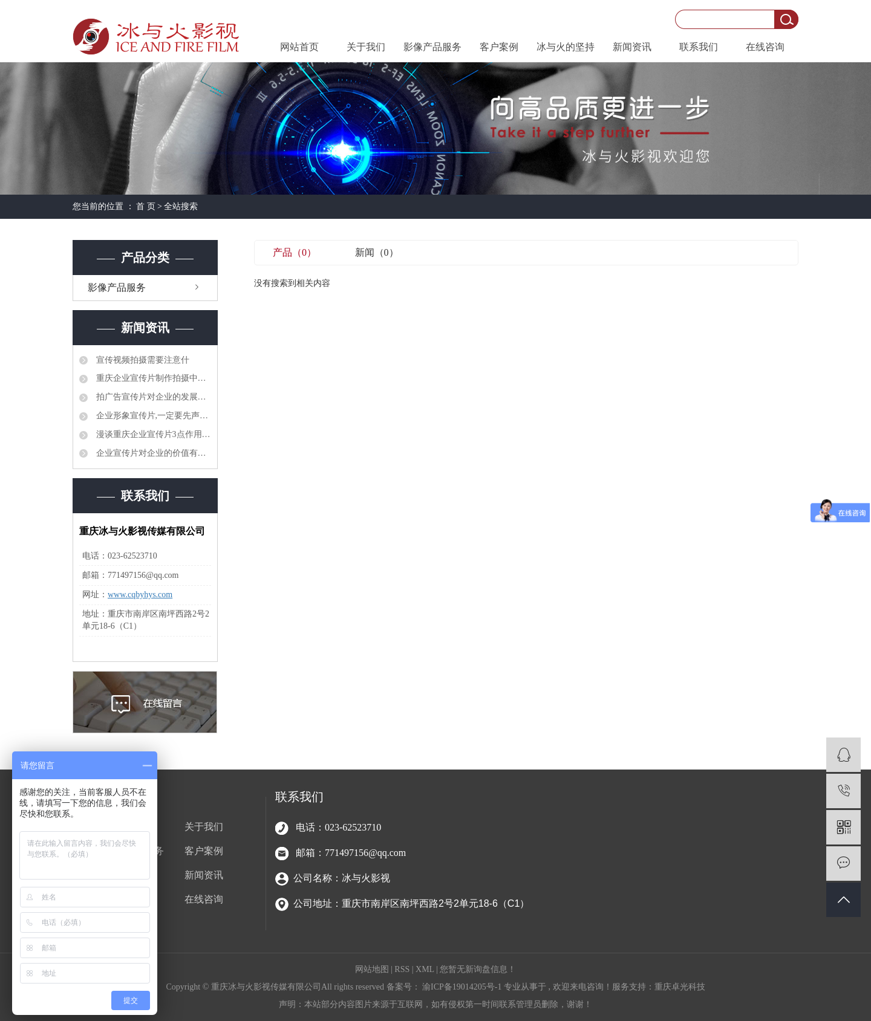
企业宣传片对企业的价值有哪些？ (152, 453)
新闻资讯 (632, 47)
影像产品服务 (432, 47)
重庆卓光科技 (679, 986)
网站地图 (373, 969)
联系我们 (698, 47)
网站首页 (299, 47)
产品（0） (294, 252)
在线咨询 (765, 47)
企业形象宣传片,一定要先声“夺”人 (152, 415)
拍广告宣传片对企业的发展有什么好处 (152, 396)
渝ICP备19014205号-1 (461, 986)
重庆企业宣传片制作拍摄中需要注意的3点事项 (152, 378)
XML (425, 969)
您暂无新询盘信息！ (478, 969)
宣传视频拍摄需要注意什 (141, 360)
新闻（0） (377, 252)
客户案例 (499, 47)
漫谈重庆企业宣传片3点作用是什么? (152, 434)
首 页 (145, 206)
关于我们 (366, 47)
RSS (401, 969)
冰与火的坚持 (566, 47)
